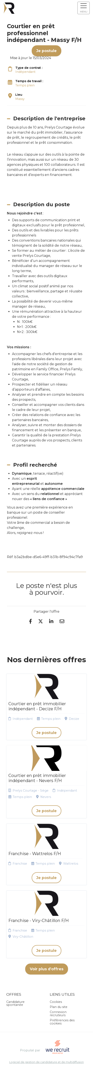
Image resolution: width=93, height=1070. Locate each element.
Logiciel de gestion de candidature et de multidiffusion (46, 1062)
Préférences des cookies (62, 1021)
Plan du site (58, 1007)
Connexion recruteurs (58, 1013)
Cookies (56, 1002)
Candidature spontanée (15, 1003)
